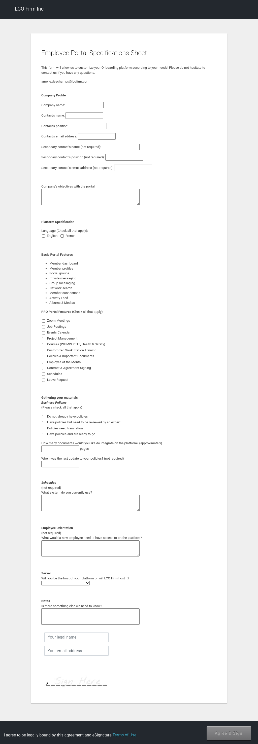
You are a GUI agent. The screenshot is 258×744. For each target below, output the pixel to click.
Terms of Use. (124, 735)
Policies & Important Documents (68, 356)
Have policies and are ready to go (68, 434)
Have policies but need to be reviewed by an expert (81, 422)
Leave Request (55, 380)
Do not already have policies (65, 417)
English (49, 236)
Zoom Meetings (56, 321)
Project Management (60, 339)
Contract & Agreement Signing (66, 368)
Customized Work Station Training (69, 350)
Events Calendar (56, 332)
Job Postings (54, 327)
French (67, 236)
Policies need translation (62, 428)
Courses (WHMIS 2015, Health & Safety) (73, 344)
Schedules (52, 374)
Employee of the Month (61, 362)
